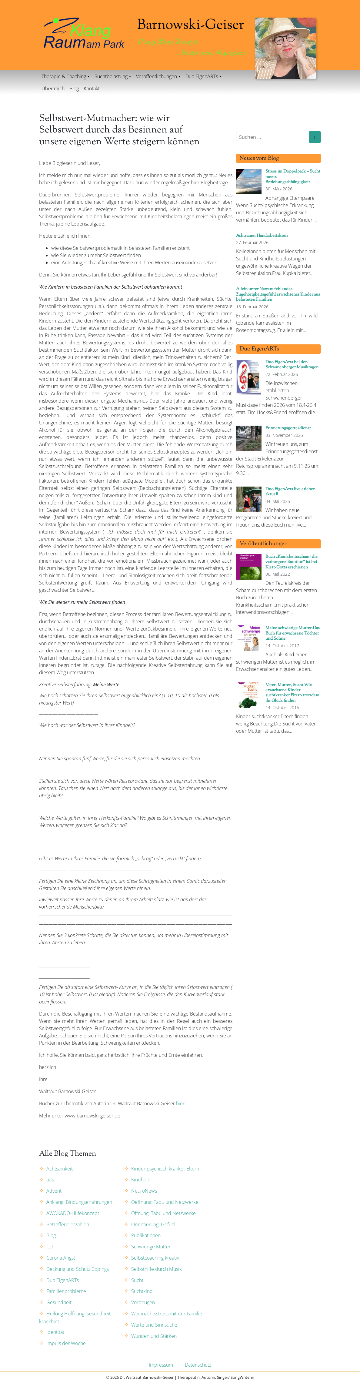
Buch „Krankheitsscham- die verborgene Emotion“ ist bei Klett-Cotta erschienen (291, 562)
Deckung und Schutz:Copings (77, 1269)
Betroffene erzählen (67, 1224)
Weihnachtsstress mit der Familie (166, 1313)
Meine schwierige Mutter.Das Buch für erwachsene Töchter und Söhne (292, 633)
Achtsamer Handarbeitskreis (262, 236)
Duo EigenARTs (201, 76)
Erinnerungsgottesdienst (288, 428)
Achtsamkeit (59, 1168)
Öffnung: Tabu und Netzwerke (163, 1213)
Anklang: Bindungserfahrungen (79, 1202)
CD (49, 1246)
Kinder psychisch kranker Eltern (165, 1168)
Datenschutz (198, 1364)
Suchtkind (142, 1291)
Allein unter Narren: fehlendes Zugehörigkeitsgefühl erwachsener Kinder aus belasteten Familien (278, 294)
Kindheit (140, 1179)
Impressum (161, 1364)
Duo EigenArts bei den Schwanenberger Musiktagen (291, 364)
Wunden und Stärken (154, 1336)
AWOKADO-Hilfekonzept (72, 1213)
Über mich (53, 88)
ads (50, 1179)
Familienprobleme (66, 1291)
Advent (54, 1190)
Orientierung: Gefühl (153, 1224)
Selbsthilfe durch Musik (156, 1269)
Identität (55, 1332)
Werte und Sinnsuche (154, 1324)
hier (180, 1103)
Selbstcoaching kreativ (155, 1257)
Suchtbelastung (111, 76)
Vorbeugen (143, 1302)
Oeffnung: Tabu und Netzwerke (164, 1202)
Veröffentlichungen (156, 76)
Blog (74, 88)
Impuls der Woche (66, 1343)
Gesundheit (59, 1302)
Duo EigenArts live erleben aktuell (290, 491)
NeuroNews (144, 1190)
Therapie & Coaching (64, 76)
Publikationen (146, 1235)
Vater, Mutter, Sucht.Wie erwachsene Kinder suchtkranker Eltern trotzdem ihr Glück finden (292, 693)
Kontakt (92, 88)
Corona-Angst (60, 1257)
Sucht (137, 1280)
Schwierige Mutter (151, 1246)
